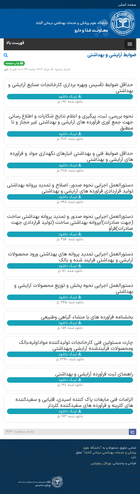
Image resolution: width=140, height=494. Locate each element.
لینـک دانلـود (70, 96)
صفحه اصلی (127, 4)
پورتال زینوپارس (101, 463)
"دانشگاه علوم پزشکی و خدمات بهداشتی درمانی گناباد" (109, 450)
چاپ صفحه (14, 63)
